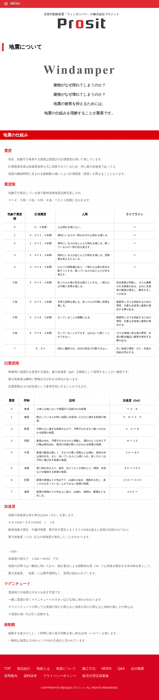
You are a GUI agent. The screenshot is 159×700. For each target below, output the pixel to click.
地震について (66, 668)
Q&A (121, 668)
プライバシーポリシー (59, 676)
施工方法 (88, 668)
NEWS (107, 668)
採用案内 (10, 676)
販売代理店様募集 (95, 676)
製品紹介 (23, 668)
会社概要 (137, 668)
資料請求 (30, 676)
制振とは (43, 668)
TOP (7, 668)
